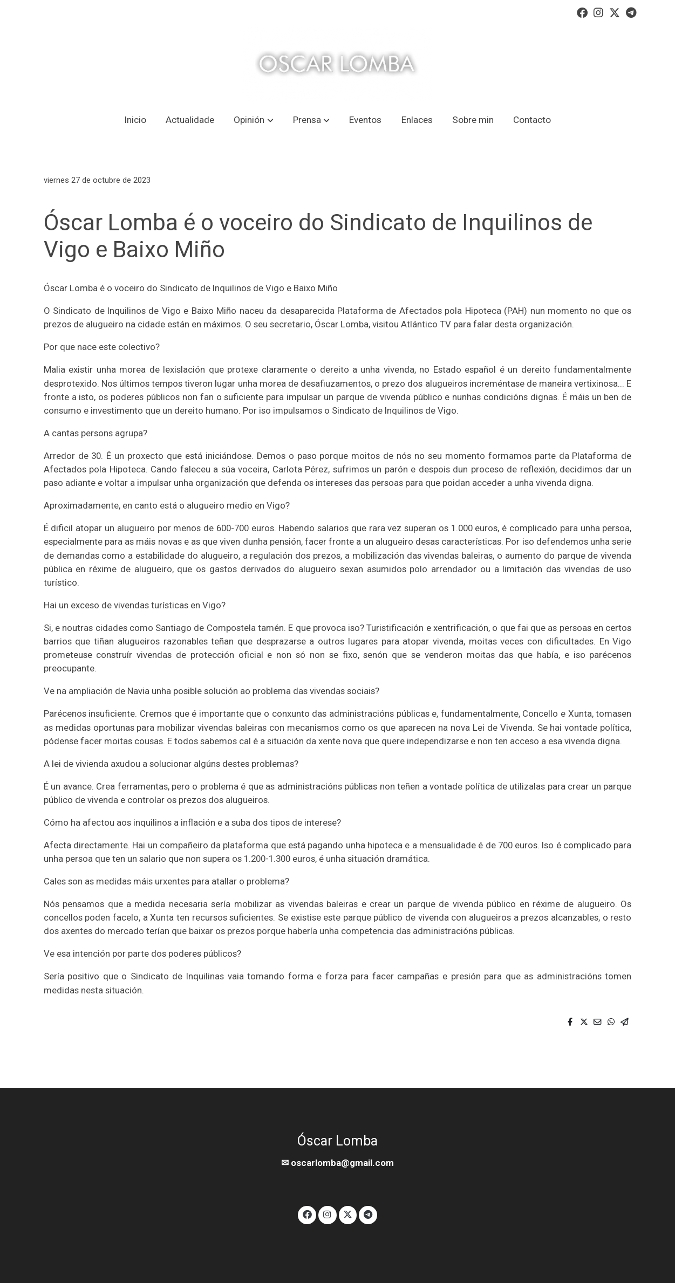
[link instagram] (598, 11)
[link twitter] (614, 11)
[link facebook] (582, 11)
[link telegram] (631, 11)
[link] (337, 64)
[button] (253, 120)
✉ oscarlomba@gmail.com (337, 1162)
